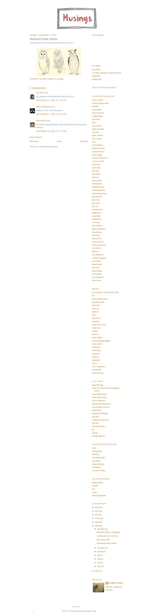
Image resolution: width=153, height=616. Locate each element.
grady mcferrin (97, 135)
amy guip (95, 171)
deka (94, 315)
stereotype (96, 354)
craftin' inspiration (99, 400)
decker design (97, 337)
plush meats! (96, 410)
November (101, 548)
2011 (97, 515)
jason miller (96, 261)
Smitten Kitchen (98, 464)
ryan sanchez (97, 126)
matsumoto (96, 347)
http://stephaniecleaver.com (79, 611)
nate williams (97, 226)
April (99, 566)
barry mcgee (96, 139)
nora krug (95, 222)
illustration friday (98, 426)
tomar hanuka (97, 155)
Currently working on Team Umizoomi (106, 73)
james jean (96, 164)
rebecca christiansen (43, 107)
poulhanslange (97, 116)
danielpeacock (97, 209)
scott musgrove (97, 145)
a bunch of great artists (100, 103)
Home (59, 141)
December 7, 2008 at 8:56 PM (51, 114)
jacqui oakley (97, 271)
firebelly (95, 486)
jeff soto (95, 206)
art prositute (96, 216)
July (99, 555)
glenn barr (96, 200)
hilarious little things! (100, 413)
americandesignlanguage (101, 341)
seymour (95, 312)
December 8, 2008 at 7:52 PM (51, 131)
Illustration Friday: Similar (106, 543)
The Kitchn (96, 467)
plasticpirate (96, 213)
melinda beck (97, 184)
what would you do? (99, 394)
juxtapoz (95, 106)
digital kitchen (97, 482)
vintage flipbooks (98, 436)
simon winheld (97, 100)
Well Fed (95, 454)
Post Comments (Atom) (49, 146)
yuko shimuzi (97, 232)
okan (94, 122)
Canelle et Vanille (98, 470)
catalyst (95, 331)
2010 (97, 518)
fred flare (95, 417)
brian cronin (96, 280)
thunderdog (96, 350)
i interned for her (98, 151)
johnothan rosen (98, 187)
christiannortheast (98, 190)
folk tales (95, 423)
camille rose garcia (99, 258)
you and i (95, 132)
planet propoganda (99, 495)
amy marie (40, 93)
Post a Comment (36, 137)
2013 (97, 507)
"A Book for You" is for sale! (107, 536)
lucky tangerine (98, 373)
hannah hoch (96, 238)
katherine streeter (98, 148)
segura (94, 492)
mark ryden (96, 168)
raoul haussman (98, 242)
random (95, 433)
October (100, 551)
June (99, 559)
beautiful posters (98, 302)
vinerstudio (96, 174)
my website (96, 69)
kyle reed (95, 267)
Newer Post (34, 141)
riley (93, 142)
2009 (97, 522)
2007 (97, 571)
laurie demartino (98, 113)
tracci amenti (97, 109)
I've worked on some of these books (105, 292)
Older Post (84, 141)
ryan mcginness (98, 277)
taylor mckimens (98, 129)
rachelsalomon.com (99, 193)
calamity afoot (115, 583)
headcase (95, 357)
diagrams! (95, 321)
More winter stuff (103, 540)
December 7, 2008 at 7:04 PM (51, 100)
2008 (97, 526)
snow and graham (98, 366)
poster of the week (99, 325)
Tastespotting (97, 451)
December (101, 529)
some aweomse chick (100, 299)
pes (93, 429)
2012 (97, 511)
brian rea (95, 251)
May (99, 562)
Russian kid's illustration (101, 404)
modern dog (96, 370)
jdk (93, 295)
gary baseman (97, 196)
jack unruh (96, 119)
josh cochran (96, 274)
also (93, 489)
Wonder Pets (96, 79)
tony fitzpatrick (97, 255)
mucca (94, 363)
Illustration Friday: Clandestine (108, 532)
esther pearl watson (99, 245)
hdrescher (95, 177)
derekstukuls (96, 219)
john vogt (95, 308)
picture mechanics (98, 229)
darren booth (96, 264)
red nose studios (98, 161)
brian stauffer (97, 180)
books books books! (99, 397)
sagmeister (96, 360)
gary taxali (96, 203)
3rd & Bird (96, 76)
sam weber (96, 235)
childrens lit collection (100, 420)
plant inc (95, 334)
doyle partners (97, 344)
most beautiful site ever (100, 407)
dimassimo (96, 305)
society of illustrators (100, 158)
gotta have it (96, 318)
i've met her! (96, 248)
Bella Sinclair (41, 120)
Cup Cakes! (96, 461)
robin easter (96, 328)
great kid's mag (97, 385)
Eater (94, 448)
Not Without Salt (98, 458)
